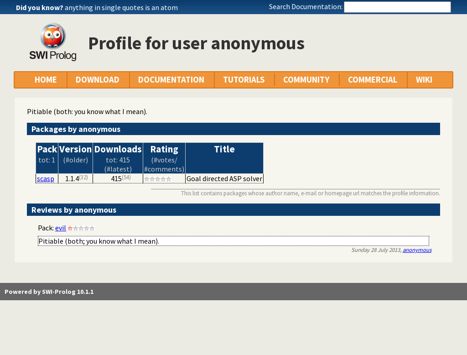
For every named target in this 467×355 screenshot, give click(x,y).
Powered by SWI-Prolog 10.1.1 (49, 291)
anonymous (417, 249)
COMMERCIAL (372, 79)
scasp (45, 178)
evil (60, 227)
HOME (46, 79)
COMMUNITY (306, 79)
